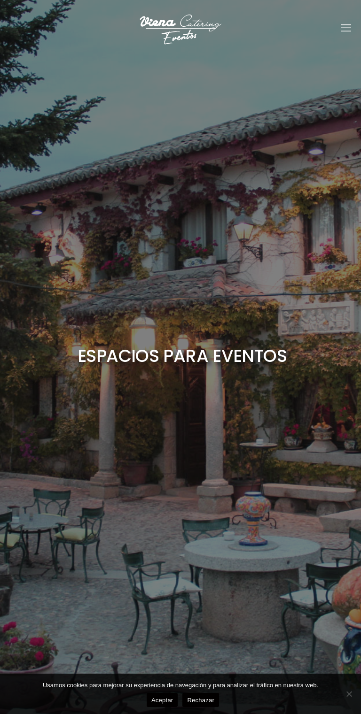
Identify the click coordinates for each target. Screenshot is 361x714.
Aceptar (162, 700)
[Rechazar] (349, 694)
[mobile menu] (346, 28)
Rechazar (200, 700)
